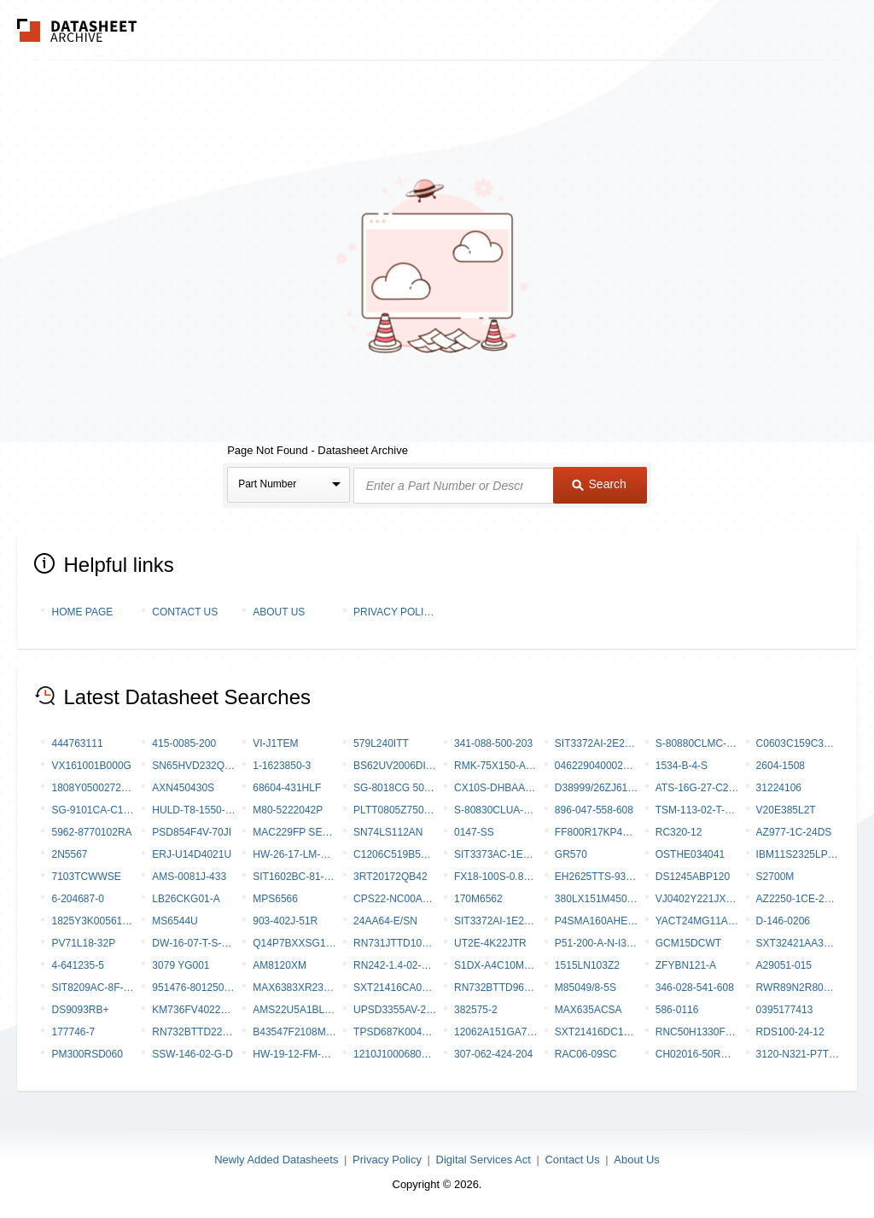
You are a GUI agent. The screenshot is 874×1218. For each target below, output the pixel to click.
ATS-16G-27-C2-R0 (697, 788)
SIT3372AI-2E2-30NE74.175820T (596, 743)
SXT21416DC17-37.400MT (596, 1032)
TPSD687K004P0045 (395, 1032)
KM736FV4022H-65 (194, 1010)
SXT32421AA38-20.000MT (798, 943)
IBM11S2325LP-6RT (798, 854)
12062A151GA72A (496, 1032)
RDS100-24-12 (790, 1032)
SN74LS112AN (387, 832)
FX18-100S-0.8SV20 (496, 877)
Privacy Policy (395, 612)
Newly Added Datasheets (276, 1159)
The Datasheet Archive (77, 30)
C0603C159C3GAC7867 (798, 743)
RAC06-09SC (586, 1054)
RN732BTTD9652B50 (496, 988)
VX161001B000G (91, 766)
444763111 (76, 743)
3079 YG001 (180, 965)
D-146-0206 (783, 921)
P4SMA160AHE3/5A (596, 921)
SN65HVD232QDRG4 (194, 766)
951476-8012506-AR (194, 988)
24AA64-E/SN (385, 921)
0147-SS (474, 832)
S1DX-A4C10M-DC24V (496, 965)
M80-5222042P (288, 810)
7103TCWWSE (85, 877)
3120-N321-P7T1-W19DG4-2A (798, 1054)
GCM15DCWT (688, 943)
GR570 (571, 854)
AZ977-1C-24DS (794, 832)
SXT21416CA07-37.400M (395, 988)
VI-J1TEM (275, 743)
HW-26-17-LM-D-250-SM (294, 854)
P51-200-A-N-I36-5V (596, 943)
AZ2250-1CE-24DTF (798, 899)
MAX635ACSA (588, 1010)
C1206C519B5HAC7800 (395, 854)
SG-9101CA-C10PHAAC (93, 810)
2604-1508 (780, 766)
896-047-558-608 (594, 810)
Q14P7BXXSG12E (294, 943)
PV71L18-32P (83, 943)
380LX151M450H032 (596, 899)
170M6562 (478, 899)
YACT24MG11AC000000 (697, 921)
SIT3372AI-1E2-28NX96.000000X (496, 921)
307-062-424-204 (493, 1054)
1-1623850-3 (282, 766)
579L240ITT (381, 743)
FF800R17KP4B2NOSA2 (596, 832)
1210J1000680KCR (395, 1054)
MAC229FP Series (294, 832)
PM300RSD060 (86, 1054)
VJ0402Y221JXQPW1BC (697, 899)
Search (599, 484)
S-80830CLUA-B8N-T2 (496, 810)
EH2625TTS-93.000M (596, 877)
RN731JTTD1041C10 (395, 943)
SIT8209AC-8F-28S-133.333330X (93, 988)
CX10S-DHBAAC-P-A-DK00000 (496, 788)
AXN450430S (183, 788)
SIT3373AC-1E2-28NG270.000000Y (496, 854)
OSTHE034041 (690, 854)
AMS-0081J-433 (189, 877)
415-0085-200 (184, 743)
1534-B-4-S (682, 766)
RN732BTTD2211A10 (194, 1032)
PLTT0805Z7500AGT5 (395, 810)
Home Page (82, 612)
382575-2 (476, 1010)
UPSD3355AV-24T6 (395, 1010)
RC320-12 (679, 832)
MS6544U (174, 921)
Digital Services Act (483, 1159)
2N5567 (69, 854)
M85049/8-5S (585, 988)
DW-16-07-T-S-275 (194, 943)
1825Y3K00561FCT (93, 921)
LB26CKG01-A (185, 899)
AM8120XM (279, 965)
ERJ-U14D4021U (191, 854)
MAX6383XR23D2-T (294, 988)
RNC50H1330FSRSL (697, 1032)
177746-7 (73, 1032)
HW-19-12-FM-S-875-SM (294, 1054)
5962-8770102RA (91, 832)
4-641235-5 (77, 965)
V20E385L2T (786, 810)
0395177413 (784, 1010)
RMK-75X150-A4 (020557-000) (496, 766)
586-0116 (677, 1010)
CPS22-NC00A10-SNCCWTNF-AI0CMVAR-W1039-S (395, 899)
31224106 (778, 788)
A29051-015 (784, 965)
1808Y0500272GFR (93, 788)
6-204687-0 (77, 899)
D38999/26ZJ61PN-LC (596, 788)
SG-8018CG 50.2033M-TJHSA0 (395, 788)
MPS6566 (275, 899)
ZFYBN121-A (686, 965)
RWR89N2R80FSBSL (798, 988)
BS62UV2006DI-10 (395, 766)
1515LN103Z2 (587, 965)
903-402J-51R (285, 921)
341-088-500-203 (493, 743)
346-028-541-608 (695, 988)
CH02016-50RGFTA (697, 1054)
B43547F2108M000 (294, 1032)
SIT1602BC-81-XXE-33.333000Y (294, 877)
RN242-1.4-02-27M (395, 965)
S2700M (775, 877)
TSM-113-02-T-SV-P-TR (697, 810)
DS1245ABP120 (693, 877)
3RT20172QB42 (390, 877)
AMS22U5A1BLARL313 (294, 1010)
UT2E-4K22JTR (490, 943)
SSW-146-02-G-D (192, 1054)
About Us (279, 612)
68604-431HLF (287, 788)
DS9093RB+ (79, 1010)
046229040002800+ (596, 766)
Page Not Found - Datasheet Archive (317, 450)
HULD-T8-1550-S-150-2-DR (194, 810)
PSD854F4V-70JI (191, 832)
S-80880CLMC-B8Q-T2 (697, 743)
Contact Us (185, 612)
